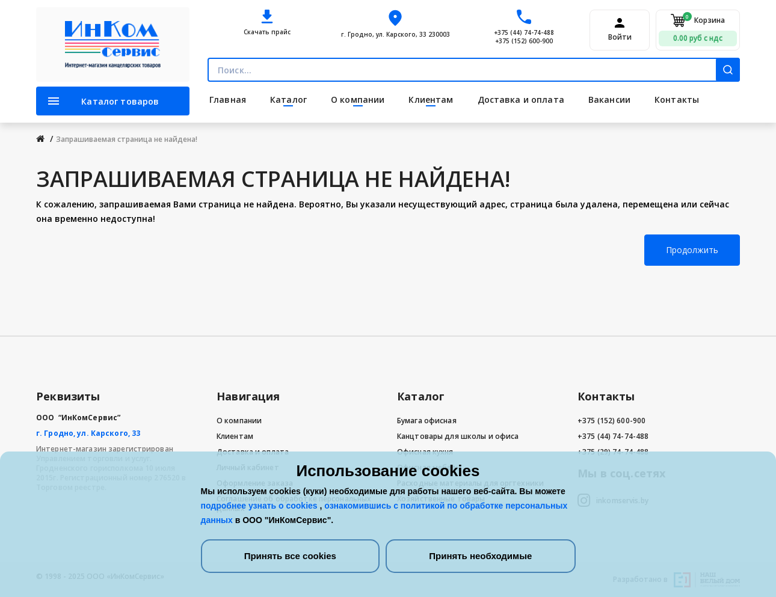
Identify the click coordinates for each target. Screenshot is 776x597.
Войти (620, 37)
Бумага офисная (427, 420)
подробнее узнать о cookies (260, 505)
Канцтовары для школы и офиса (458, 436)
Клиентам (235, 436)
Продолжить (692, 250)
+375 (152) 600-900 (524, 41)
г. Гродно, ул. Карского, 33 (88, 433)
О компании (239, 420)
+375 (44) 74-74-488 (524, 32)
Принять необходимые (480, 556)
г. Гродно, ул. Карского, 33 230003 (395, 34)
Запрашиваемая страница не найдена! (126, 139)
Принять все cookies (290, 556)
